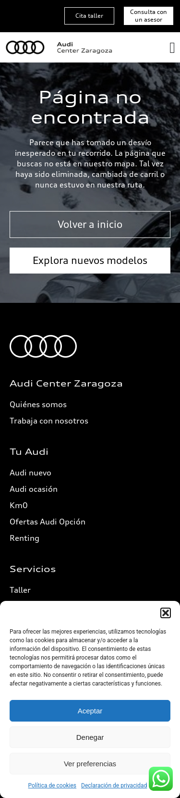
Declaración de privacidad (114, 785)
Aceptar (90, 711)
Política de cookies (52, 785)
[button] (165, 613)
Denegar (90, 737)
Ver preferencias (90, 764)
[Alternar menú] (172, 47)
